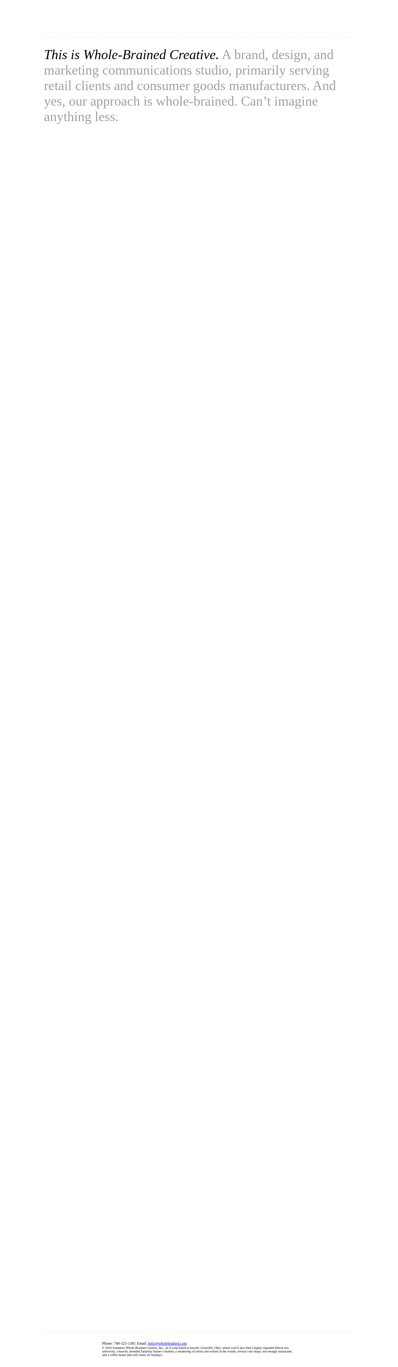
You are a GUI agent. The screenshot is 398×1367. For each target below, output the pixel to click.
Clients (259, 21)
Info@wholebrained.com (167, 1343)
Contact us (331, 21)
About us (221, 21)
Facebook (323, 1349)
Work (293, 21)
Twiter (346, 1349)
